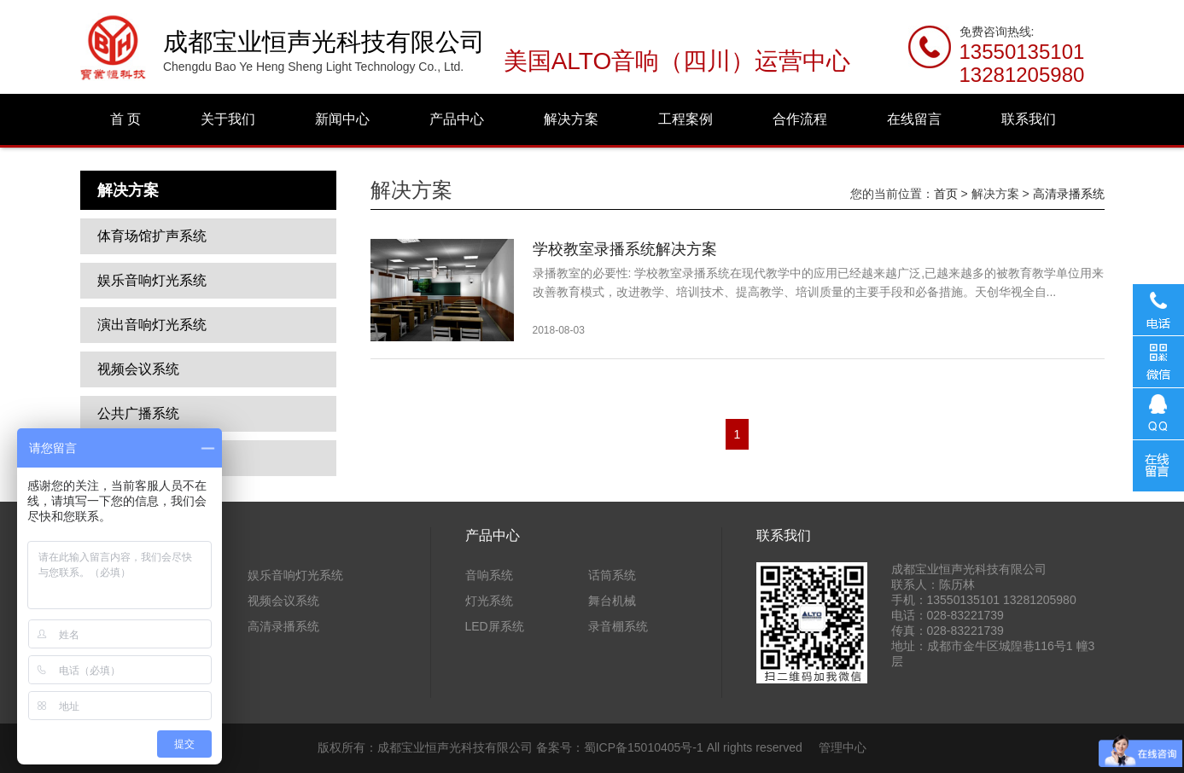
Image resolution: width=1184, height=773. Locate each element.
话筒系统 (612, 575)
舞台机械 (612, 600)
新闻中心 (342, 119)
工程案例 (685, 119)
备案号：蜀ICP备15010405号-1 (619, 747)
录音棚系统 (618, 626)
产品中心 (456, 119)
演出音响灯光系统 (152, 324)
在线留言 (914, 119)
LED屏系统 (494, 626)
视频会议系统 (138, 369)
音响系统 (489, 575)
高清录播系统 (1069, 194)
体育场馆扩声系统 (152, 236)
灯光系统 (489, 600)
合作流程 (800, 119)
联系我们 (1028, 119)
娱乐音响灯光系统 (152, 280)
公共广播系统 (138, 413)
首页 (946, 194)
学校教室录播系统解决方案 (625, 249)
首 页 (125, 119)
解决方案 (571, 119)
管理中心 (842, 747)
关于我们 (228, 119)
